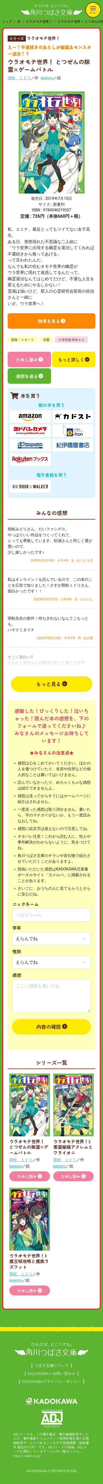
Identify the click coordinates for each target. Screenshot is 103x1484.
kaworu (47, 78)
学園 (46, 339)
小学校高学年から (71, 339)
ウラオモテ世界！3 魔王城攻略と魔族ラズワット (29, 1261)
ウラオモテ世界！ (39, 21)
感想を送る (27, 376)
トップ (7, 21)
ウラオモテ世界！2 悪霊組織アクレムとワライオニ (73, 1147)
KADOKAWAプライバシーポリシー (51, 1381)
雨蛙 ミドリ (19, 78)
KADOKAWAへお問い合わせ (52, 1373)
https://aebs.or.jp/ (27, 1455)
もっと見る (48, 683)
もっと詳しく (71, 359)
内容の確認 (48, 1026)
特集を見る (49, 321)
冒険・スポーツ (22, 339)
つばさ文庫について (51, 1365)
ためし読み (27, 359)
